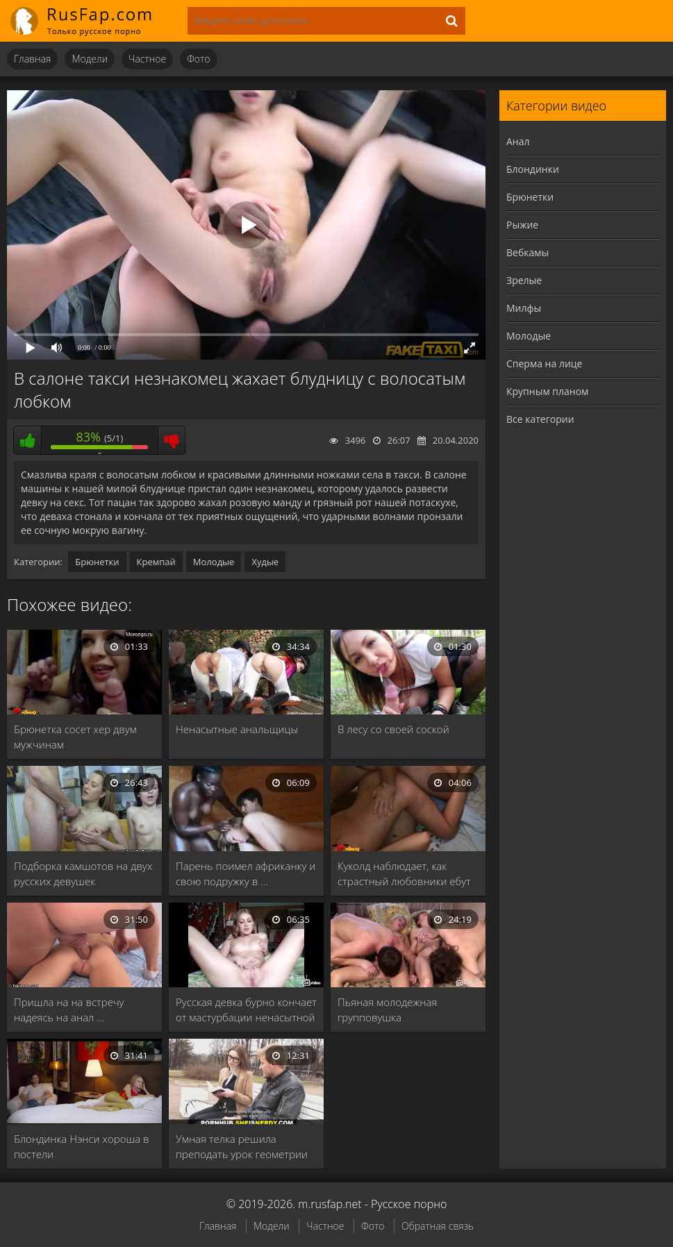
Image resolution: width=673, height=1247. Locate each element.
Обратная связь (437, 1225)
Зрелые (524, 280)
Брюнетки (97, 561)
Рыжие (522, 224)
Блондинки (532, 169)
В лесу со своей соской (393, 729)
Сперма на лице (544, 363)
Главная (32, 58)
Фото (198, 58)
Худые (265, 561)
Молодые (214, 561)
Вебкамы (527, 252)
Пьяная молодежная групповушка (387, 1009)
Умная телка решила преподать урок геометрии (242, 1146)
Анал (518, 141)
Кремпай (156, 561)
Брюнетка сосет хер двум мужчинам (75, 736)
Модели (90, 58)
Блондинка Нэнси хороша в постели (81, 1146)
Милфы (523, 308)
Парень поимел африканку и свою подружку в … (245, 873)
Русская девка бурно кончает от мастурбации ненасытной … (246, 1010)
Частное (147, 58)
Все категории (540, 419)
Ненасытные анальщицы (237, 729)
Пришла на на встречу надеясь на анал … (69, 1009)
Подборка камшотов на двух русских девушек (83, 873)
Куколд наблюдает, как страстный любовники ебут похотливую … (404, 874)
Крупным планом (547, 391)
